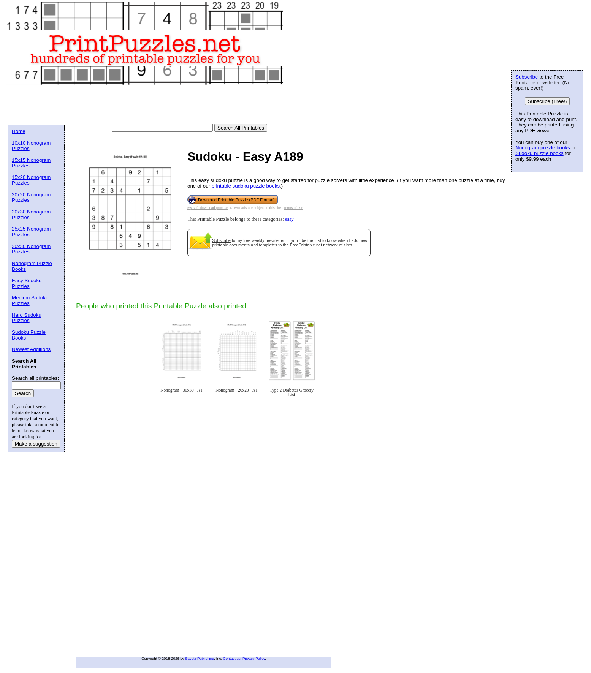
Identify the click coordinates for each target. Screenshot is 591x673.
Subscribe (221, 240)
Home (18, 131)
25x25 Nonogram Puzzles (31, 231)
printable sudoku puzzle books (246, 186)
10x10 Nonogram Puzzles (31, 146)
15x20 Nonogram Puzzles (31, 180)
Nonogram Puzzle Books (32, 266)
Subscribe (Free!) (547, 101)
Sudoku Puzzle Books (29, 335)
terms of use (293, 208)
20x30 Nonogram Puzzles (31, 214)
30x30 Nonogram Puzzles (31, 249)
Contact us (232, 658)
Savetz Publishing (199, 658)
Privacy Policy (253, 658)
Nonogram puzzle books (542, 147)
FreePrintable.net (306, 245)
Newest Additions (31, 349)
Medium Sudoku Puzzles (30, 300)
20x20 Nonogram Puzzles (31, 197)
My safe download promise (207, 208)
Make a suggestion (36, 444)
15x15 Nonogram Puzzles (31, 163)
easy (289, 219)
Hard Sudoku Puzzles (26, 318)
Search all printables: (35, 378)
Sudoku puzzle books (539, 153)
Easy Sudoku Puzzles (27, 283)
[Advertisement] (146, 105)
